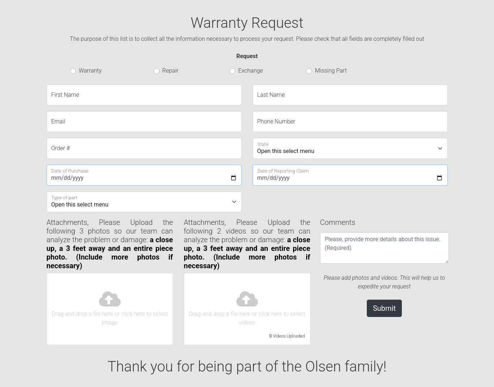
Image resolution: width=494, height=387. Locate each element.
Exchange (250, 70)
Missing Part (331, 70)
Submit (384, 308)
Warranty (90, 70)
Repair (170, 70)
